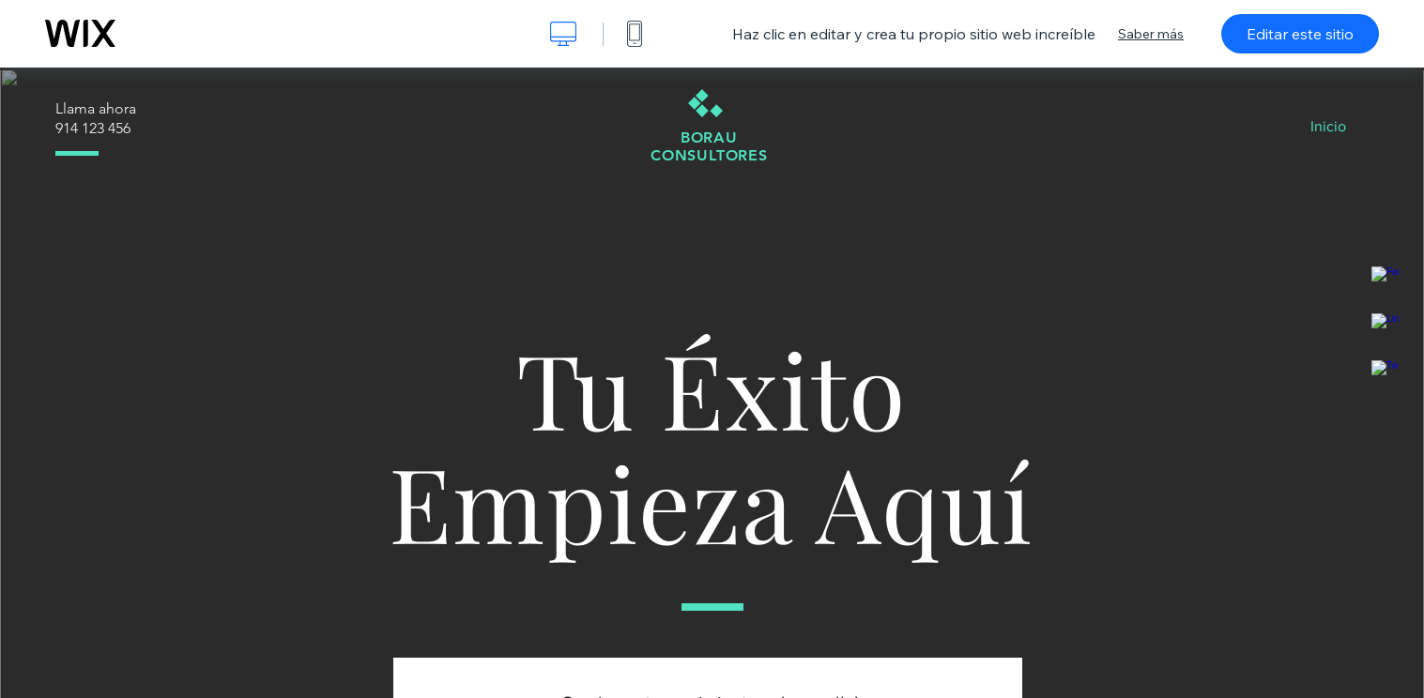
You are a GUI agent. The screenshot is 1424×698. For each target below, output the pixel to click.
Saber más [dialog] (1151, 33)
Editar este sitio (1300, 33)
